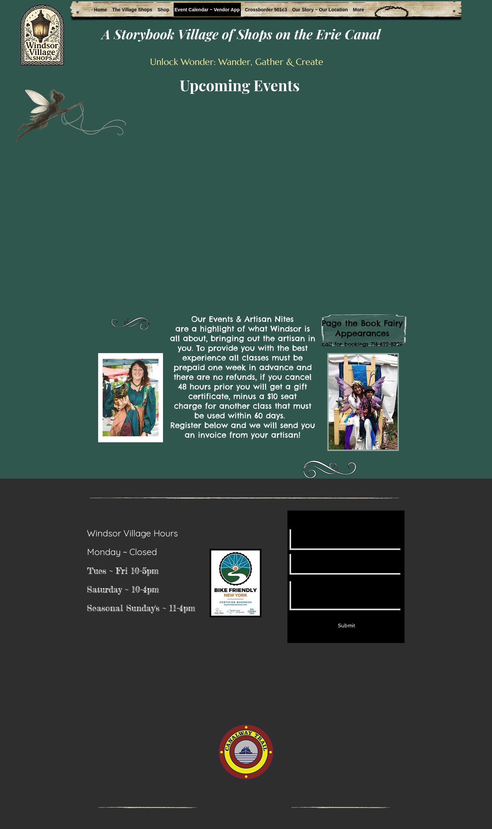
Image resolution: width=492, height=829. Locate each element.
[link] (391, 12)
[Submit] (346, 626)
